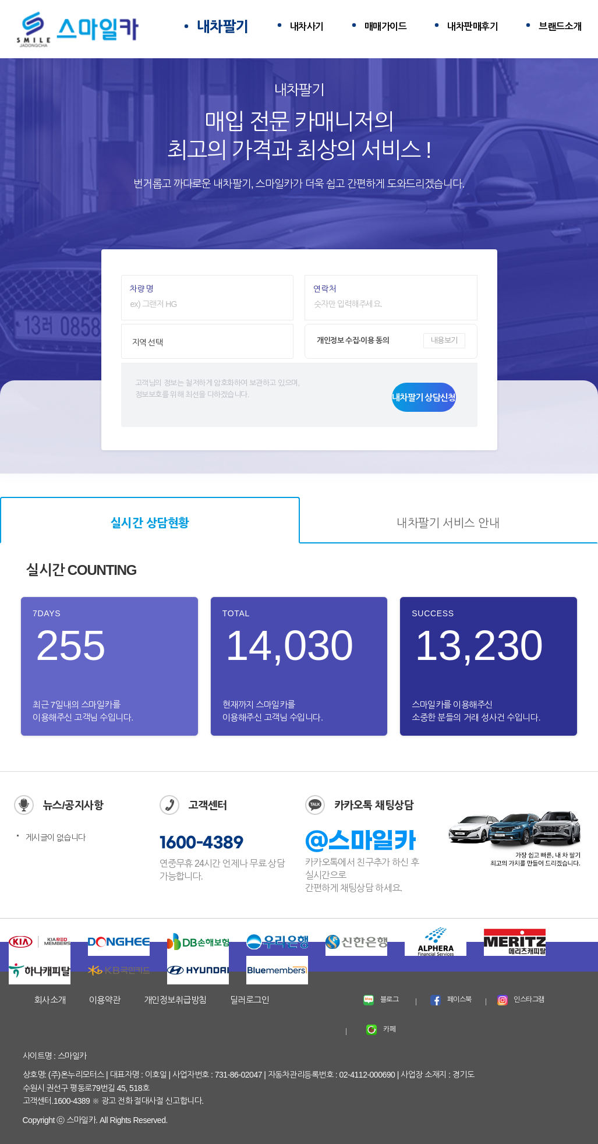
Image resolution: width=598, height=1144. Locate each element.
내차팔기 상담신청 (423, 397)
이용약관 (105, 1000)
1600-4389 (201, 843)
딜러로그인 (250, 1000)
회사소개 (50, 1000)
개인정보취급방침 (175, 1000)
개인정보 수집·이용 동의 (353, 340)
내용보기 (444, 340)
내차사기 (307, 26)
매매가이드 (386, 26)
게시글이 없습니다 (56, 837)
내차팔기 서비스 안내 (448, 523)
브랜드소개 (560, 26)
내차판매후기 (472, 26)
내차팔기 (223, 26)
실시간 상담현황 (150, 523)
